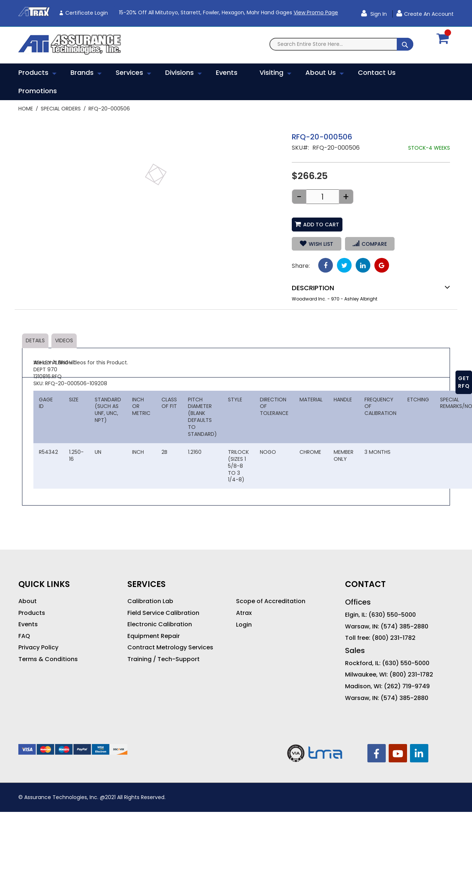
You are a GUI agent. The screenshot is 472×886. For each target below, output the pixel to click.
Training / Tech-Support (163, 659)
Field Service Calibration (163, 613)
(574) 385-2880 (404, 627)
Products (31, 613)
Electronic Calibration (159, 624)
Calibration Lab (150, 601)
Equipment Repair (153, 636)
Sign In (378, 14)
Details (35, 340)
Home (25, 108)
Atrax (244, 613)
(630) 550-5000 (392, 615)
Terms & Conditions (48, 659)
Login (244, 625)
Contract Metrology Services (170, 647)
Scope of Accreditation (270, 601)
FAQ (24, 636)
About (27, 601)
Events (28, 624)
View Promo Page (316, 12)
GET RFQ (464, 382)
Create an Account (429, 14)
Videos (64, 340)
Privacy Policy (38, 647)
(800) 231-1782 (393, 638)
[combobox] (341, 44)
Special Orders (61, 108)
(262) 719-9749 (407, 686)
